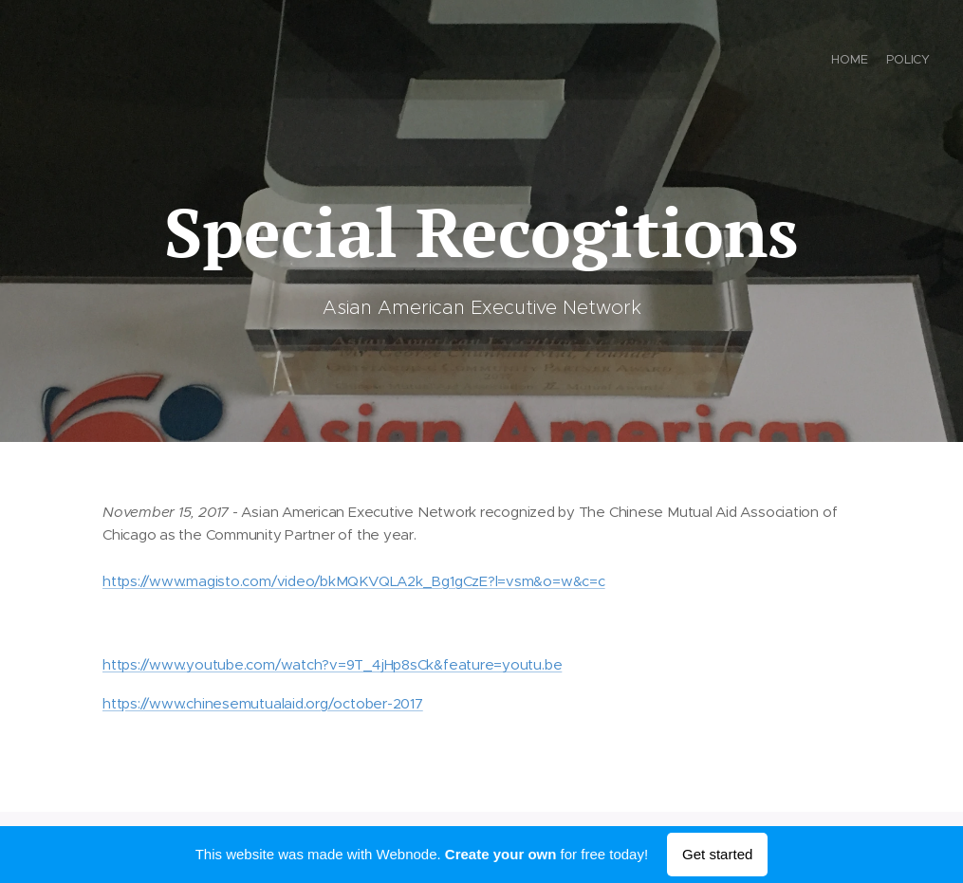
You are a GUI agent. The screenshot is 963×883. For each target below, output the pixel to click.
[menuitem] (913, 61)
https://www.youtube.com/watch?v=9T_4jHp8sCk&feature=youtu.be (332, 664)
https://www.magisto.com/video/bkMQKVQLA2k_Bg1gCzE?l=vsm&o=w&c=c (353, 580)
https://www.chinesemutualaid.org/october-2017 (262, 702)
